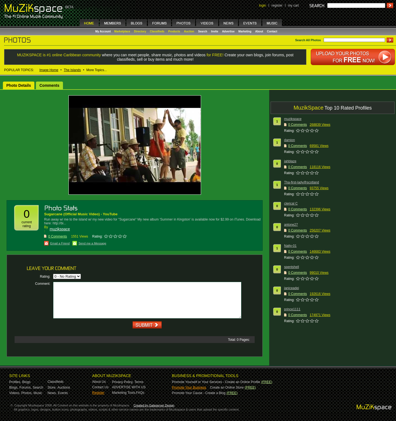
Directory (140, 31)
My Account (103, 31)
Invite (214, 31)
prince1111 (292, 309)
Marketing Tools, (124, 393)
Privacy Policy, (122, 382)
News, (52, 393)
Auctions (63, 387)
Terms (139, 382)
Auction (189, 31)
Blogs (26, 382)
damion (289, 140)
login (262, 5)
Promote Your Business (189, 387)
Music (38, 393)
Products (174, 31)
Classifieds (157, 31)
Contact (272, 31)
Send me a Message (92, 243)
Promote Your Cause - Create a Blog (199, 393)
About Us (99, 382)
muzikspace (60, 229)
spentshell (291, 267)
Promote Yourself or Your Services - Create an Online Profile (216, 382)
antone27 (291, 225)
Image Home (48, 70)
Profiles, (15, 382)
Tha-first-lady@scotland (301, 182)
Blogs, (13, 387)
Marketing (244, 31)
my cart (293, 5)
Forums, (26, 387)
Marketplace (122, 31)
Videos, (14, 393)
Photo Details (18, 85)
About (259, 31)
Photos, (26, 393)
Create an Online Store (227, 387)
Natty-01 (290, 246)
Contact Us (100, 387)
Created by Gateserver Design (153, 405)
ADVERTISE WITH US (129, 387)
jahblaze (290, 161)
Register (98, 393)
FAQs (140, 393)
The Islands (72, 70)
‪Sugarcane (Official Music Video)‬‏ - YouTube (80, 214)
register (276, 5)
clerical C (291, 203)
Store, (52, 387)
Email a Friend (60, 243)
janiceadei (291, 288)
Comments (49, 85)
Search (202, 31)
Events (63, 393)
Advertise (228, 31)
